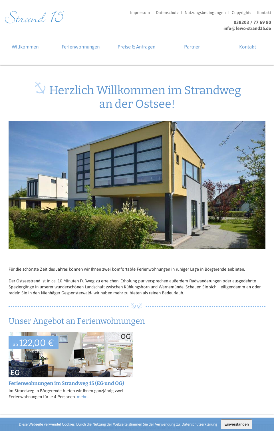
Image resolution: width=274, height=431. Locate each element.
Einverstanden (236, 424)
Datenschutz (167, 12)
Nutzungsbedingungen (205, 12)
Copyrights (241, 12)
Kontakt (264, 12)
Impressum (140, 12)
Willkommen (25, 47)
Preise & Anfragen (136, 47)
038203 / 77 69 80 (252, 22)
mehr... (83, 396)
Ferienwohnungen (81, 47)
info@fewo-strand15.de (247, 28)
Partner (192, 47)
